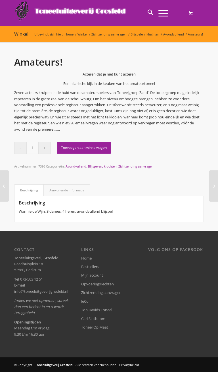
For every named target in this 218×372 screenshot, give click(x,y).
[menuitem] (147, 13)
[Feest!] (213, 186)
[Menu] (160, 13)
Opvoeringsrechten (97, 284)
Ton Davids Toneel (96, 309)
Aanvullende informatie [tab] (66, 190)
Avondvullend (76, 166)
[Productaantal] (32, 148)
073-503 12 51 (31, 279)
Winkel (21, 34)
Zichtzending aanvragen (136, 166)
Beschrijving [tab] (29, 190)
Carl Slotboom (93, 318)
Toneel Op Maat (94, 327)
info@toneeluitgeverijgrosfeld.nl (41, 291)
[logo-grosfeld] (71, 13)
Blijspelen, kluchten (102, 166)
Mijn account (92, 275)
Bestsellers (90, 266)
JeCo (85, 301)
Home (86, 258)
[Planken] (4, 186)
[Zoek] (147, 13)
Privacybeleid (129, 365)
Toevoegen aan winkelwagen (84, 147)
